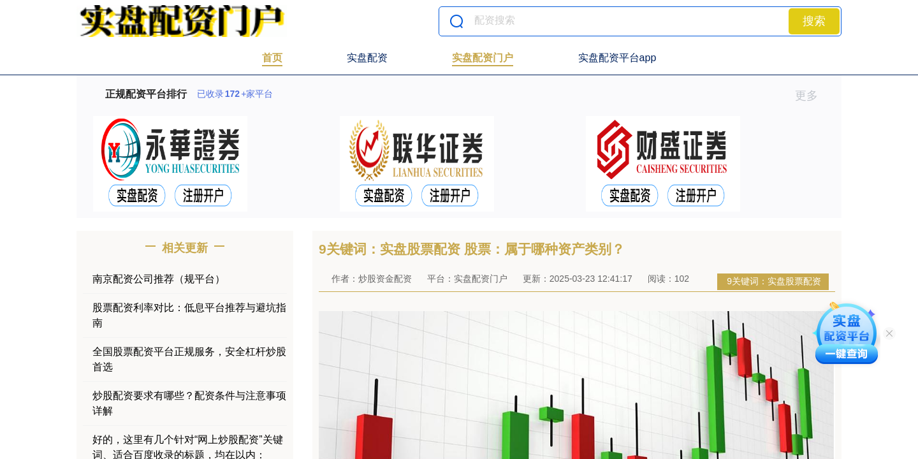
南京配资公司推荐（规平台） (158, 278)
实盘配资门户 (482, 57)
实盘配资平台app (617, 57)
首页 (272, 57)
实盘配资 (367, 57)
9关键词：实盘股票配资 (774, 281)
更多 (812, 95)
